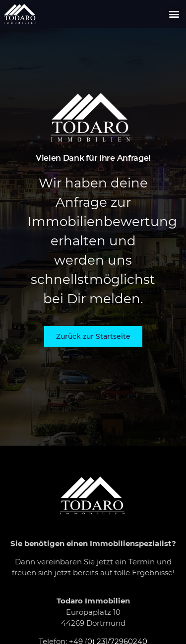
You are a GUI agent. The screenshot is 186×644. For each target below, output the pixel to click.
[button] (174, 14)
